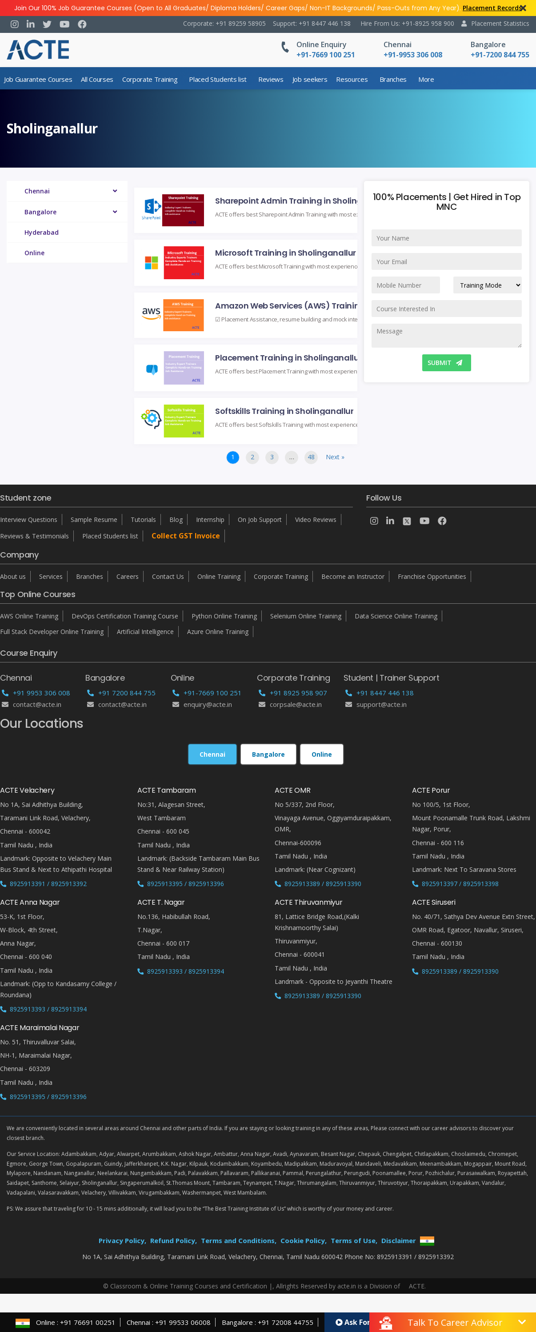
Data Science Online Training (396, 616)
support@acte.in (376, 704)
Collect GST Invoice (186, 536)
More (426, 79)
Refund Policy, (173, 1240)
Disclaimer (398, 1240)
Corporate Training (149, 79)
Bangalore (488, 44)
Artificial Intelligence (145, 631)
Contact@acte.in (31, 704)
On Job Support (260, 519)
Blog (176, 519)
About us (13, 576)
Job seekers (310, 79)
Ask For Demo (364, 1322)
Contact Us (168, 576)
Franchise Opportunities (432, 576)
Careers (127, 576)
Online (34, 253)
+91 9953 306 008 (36, 692)
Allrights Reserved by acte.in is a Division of (339, 1286)
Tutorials (143, 519)
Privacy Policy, (122, 1240)
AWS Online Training (29, 616)
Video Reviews (315, 519)
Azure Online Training (217, 631)
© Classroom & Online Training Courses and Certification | (187, 1286)
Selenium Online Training (305, 616)
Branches (393, 79)
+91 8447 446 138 (379, 692)
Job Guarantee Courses (38, 79)
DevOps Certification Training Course (125, 616)
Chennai (398, 44)
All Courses (97, 79)
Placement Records (492, 8)
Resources (352, 79)
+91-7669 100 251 (207, 692)
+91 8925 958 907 (293, 692)
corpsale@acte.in (290, 704)
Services (51, 576)
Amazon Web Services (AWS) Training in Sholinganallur (299, 305)
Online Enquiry (321, 44)
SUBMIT (445, 362)
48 (311, 457)
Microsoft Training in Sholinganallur (285, 252)
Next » (335, 457)
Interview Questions (28, 519)
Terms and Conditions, (238, 1240)
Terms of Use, (354, 1240)
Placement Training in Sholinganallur (288, 357)
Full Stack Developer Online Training (52, 631)
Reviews (271, 79)
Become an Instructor (352, 576)
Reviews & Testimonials (34, 536)
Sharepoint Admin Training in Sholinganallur (299, 200)
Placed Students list (218, 79)
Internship (210, 519)
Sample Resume (94, 519)
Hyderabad (41, 232)
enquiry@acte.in (202, 704)
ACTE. (417, 1286)
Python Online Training (224, 616)
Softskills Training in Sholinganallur (284, 410)
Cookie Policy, (303, 1240)
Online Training (218, 576)
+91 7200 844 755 (121, 692)
